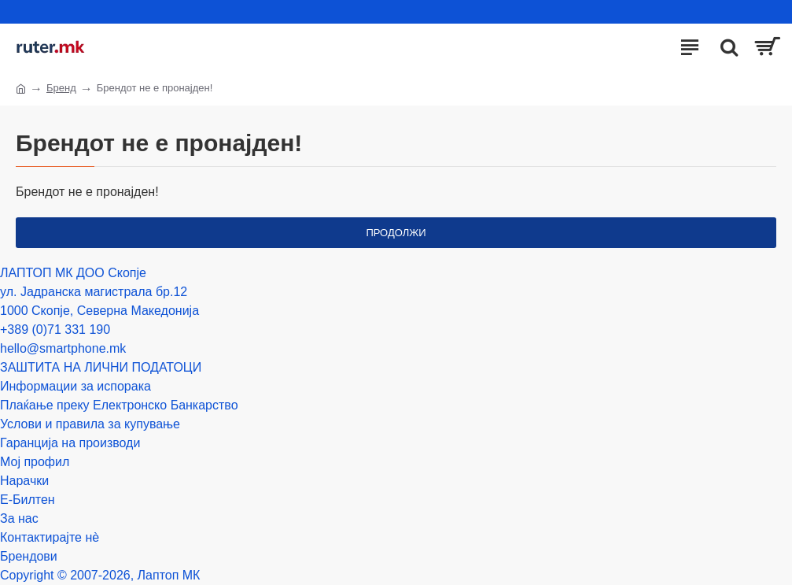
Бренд (61, 88)
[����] (725, 47)
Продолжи (395, 233)
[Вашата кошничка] (766, 47)
